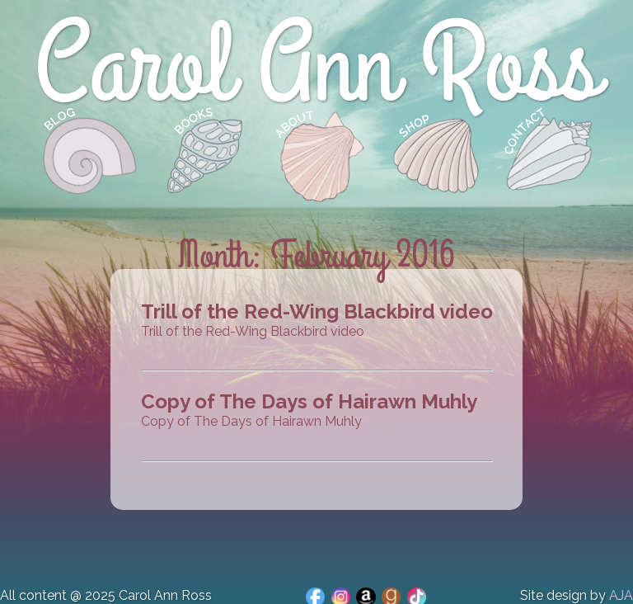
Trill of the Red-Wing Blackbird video (317, 311)
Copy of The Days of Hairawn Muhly (309, 401)
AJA (621, 595)
